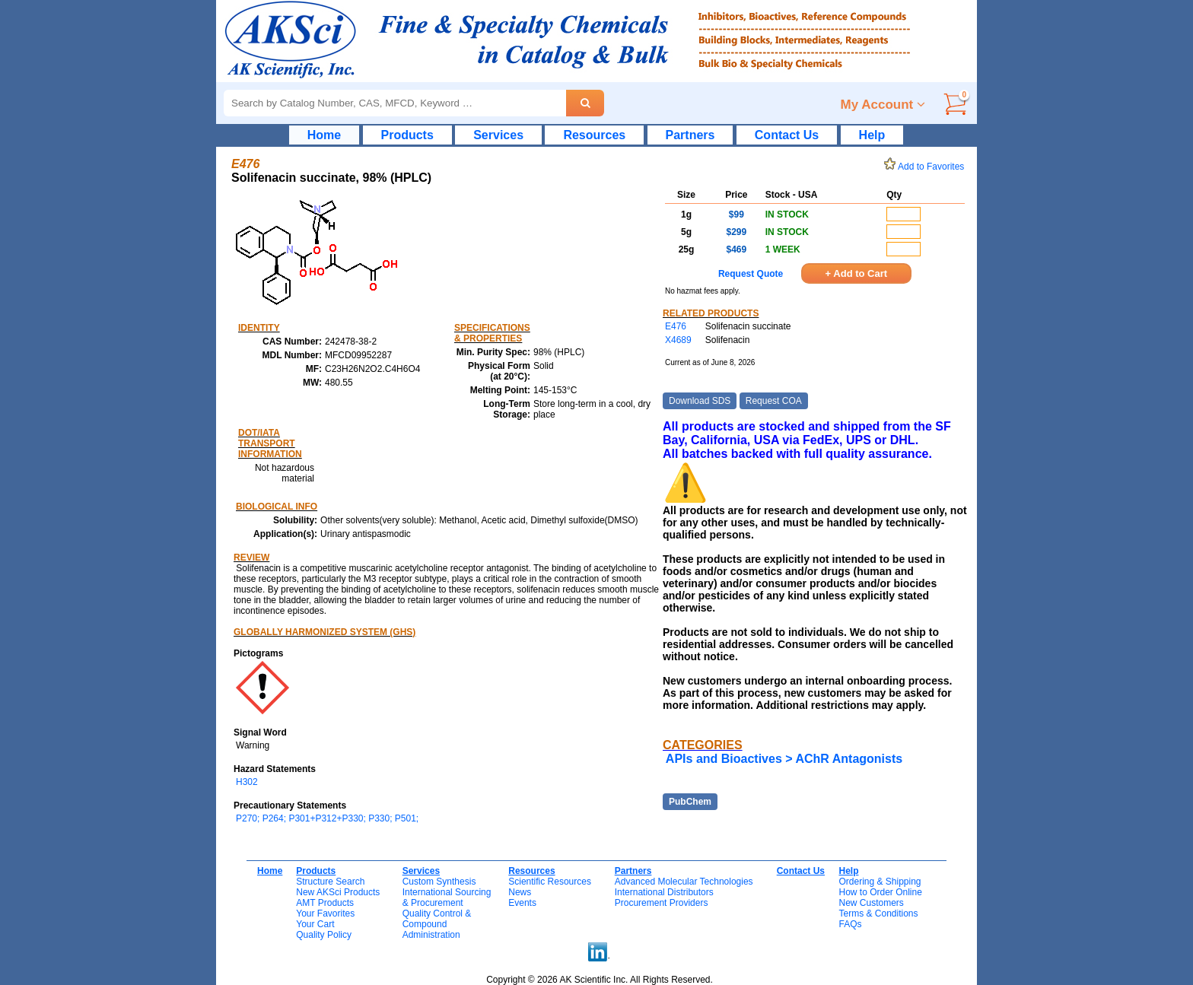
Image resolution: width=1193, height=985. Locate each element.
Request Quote (750, 273)
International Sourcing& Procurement (447, 897)
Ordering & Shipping (879, 881)
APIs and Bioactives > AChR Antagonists (784, 758)
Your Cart (315, 924)
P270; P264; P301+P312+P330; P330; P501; (327, 818)
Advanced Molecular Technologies (684, 881)
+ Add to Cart (857, 273)
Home (324, 135)
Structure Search (330, 881)
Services (498, 135)
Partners (690, 135)
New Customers (870, 903)
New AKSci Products (338, 892)
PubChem (690, 801)
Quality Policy (324, 934)
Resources (594, 135)
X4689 (678, 340)
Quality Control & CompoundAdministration (437, 924)
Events (522, 903)
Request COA (774, 401)
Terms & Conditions (878, 913)
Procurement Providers (661, 903)
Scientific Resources (549, 881)
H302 (247, 782)
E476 (675, 326)
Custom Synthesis (439, 881)
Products (407, 135)
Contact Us (787, 135)
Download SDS (699, 401)
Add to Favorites (926, 166)
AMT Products (325, 903)
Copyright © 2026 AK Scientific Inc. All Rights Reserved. (599, 979)
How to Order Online (879, 892)
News (519, 892)
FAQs (849, 924)
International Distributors (664, 892)
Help (872, 135)
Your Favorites (325, 913)
